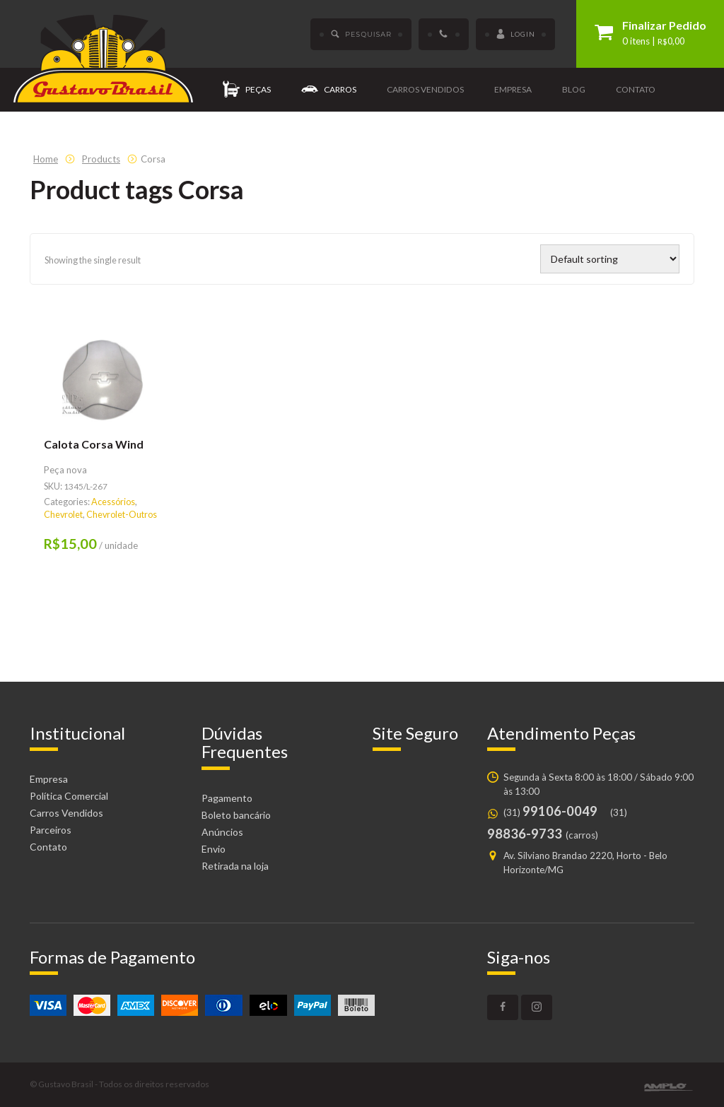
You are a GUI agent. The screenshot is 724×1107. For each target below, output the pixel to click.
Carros (328, 90)
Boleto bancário (236, 815)
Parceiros (50, 830)
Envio (214, 849)
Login (515, 34)
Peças (247, 90)
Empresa (513, 89)
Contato (635, 89)
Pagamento (227, 798)
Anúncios (222, 832)
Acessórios (113, 502)
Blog (573, 89)
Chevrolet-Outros (121, 514)
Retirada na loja (235, 866)
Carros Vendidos (66, 813)
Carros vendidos (425, 89)
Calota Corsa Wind (94, 444)
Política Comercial (69, 796)
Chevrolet (63, 514)
